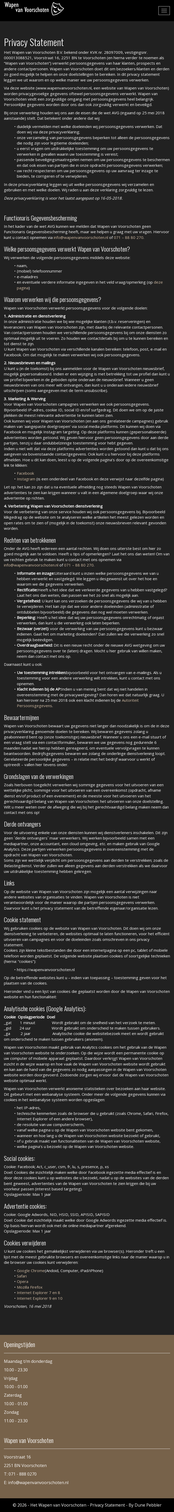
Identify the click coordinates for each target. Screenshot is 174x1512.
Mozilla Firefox (30, 1287)
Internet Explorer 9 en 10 (39, 1298)
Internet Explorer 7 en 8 (38, 1292)
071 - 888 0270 (23, 1474)
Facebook (25, 473)
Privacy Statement (107, 1505)
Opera (22, 1281)
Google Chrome (31, 1270)
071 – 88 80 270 (128, 237)
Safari (22, 1276)
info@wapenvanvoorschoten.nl (81, 237)
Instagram (26, 478)
